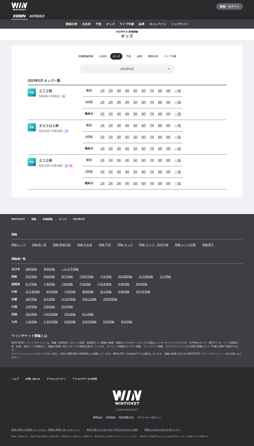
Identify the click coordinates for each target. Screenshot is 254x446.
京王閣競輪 (146, 276)
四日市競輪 (143, 291)
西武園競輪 (125, 276)
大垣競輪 (70, 291)
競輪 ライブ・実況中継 (153, 244)
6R (144, 90)
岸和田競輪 (110, 299)
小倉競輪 (31, 321)
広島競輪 (49, 306)
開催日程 (71, 24)
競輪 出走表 (84, 244)
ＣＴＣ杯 (45, 90)
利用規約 (111, 417)
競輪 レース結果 (185, 244)
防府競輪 (67, 306)
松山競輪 (88, 314)
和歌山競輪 (89, 299)
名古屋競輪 (33, 291)
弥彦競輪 (31, 276)
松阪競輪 (124, 291)
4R (127, 90)
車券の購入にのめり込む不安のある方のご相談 (112, 429)
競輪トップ (18, 244)
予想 (98, 24)
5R (135, 90)
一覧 (178, 90)
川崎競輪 (67, 284)
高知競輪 (70, 314)
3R (119, 90)
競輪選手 (208, 244)
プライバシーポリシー (149, 417)
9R (168, 90)
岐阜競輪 (52, 291)
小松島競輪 (51, 314)
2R (111, 90)
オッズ (110, 24)
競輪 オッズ (125, 244)
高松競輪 (31, 314)
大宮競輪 (106, 276)
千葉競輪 (49, 284)
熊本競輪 (126, 321)
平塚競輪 (85, 284)
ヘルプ (15, 378)
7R (152, 90)
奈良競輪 (49, 299)
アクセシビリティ (56, 378)
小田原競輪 (104, 284)
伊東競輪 (124, 284)
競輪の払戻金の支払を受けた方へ (162, 429)
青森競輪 (49, 269)
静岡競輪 (141, 284)
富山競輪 (106, 291)
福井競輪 (31, 299)
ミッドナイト (179, 24)
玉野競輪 (31, 306)
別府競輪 (108, 321)
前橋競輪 (49, 276)
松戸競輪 (31, 284)
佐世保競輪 (89, 321)
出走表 (86, 24)
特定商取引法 (126, 417)
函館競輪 (31, 269)
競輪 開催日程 (62, 244)
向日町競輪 (69, 299)
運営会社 (98, 417)
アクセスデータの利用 (85, 378)
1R (102, 90)
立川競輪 (165, 276)
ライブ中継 (127, 24)
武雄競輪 (70, 321)
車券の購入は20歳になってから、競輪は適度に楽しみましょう (45, 429)
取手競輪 (67, 276)
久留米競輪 (51, 321)
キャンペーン (157, 24)
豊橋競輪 (88, 291)
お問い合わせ (32, 378)
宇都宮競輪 (86, 276)
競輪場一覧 (39, 244)
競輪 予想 (105, 244)
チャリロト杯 (49, 125)
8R (160, 90)
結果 (141, 24)
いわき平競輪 (70, 269)
